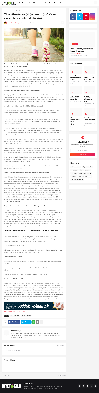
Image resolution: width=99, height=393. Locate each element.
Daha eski (61, 375)
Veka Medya (16, 331)
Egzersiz (74, 170)
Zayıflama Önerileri (84, 176)
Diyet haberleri (87, 167)
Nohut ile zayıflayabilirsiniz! (89, 119)
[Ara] (95, 2)
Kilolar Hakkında (17, 10)
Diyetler (48, 3)
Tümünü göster (59, 345)
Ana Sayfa (22, 3)
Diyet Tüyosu (76, 167)
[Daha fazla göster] (41, 322)
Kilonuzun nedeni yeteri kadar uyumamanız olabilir (74, 121)
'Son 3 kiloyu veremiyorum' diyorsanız (75, 97)
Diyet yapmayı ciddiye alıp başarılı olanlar (82, 50)
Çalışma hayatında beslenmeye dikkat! (88, 98)
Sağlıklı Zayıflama (85, 173)
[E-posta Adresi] (82, 150)
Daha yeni (6, 375)
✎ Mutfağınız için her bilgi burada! (15, 311)
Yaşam (40, 3)
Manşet (31, 3)
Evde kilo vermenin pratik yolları (75, 77)
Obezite (29, 315)
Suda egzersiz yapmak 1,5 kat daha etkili (89, 77)
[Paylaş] (62, 22)
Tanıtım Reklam (59, 3)
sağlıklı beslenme (77, 179)
